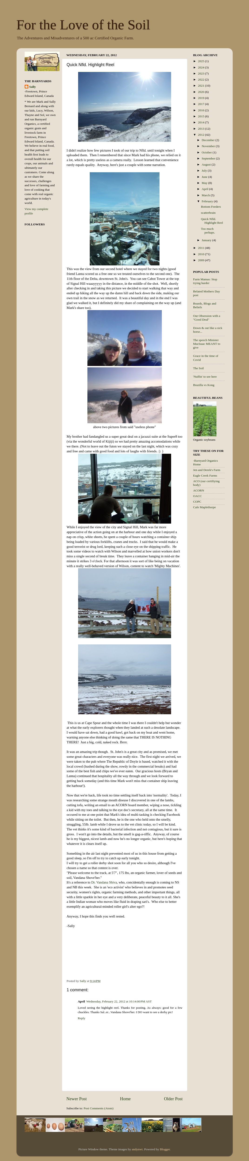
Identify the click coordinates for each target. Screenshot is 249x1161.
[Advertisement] (211, 587)
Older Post (173, 1098)
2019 (201, 98)
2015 (201, 116)
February (208, 201)
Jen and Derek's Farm (206, 470)
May (205, 183)
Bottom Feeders (211, 206)
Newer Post (76, 1098)
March (206, 195)
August (207, 164)
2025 (201, 61)
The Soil (198, 368)
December (209, 140)
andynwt (137, 1149)
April (205, 189)
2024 (201, 67)
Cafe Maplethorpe (204, 507)
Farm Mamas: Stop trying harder (205, 281)
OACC (197, 496)
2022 (201, 79)
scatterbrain (208, 212)
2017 (201, 104)
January (207, 240)
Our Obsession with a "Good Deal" (206, 317)
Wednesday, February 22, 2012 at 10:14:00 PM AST (119, 1001)
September (209, 158)
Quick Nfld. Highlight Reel (212, 220)
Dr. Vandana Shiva (104, 882)
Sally (32, 86)
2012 (201, 134)
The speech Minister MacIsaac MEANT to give (206, 343)
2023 (201, 73)
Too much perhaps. (208, 230)
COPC (197, 501)
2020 (201, 92)
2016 (201, 110)
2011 (201, 248)
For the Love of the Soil (83, 24)
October (207, 152)
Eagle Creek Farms (205, 475)
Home (125, 1098)
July (205, 170)
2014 (201, 122)
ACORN (198, 490)
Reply (81, 1018)
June (205, 177)
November (209, 146)
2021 (201, 85)
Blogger (165, 1149)
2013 (201, 128)
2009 (201, 260)
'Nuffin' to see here (205, 376)
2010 (201, 254)
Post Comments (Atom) (98, 1108)
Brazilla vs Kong (203, 385)
